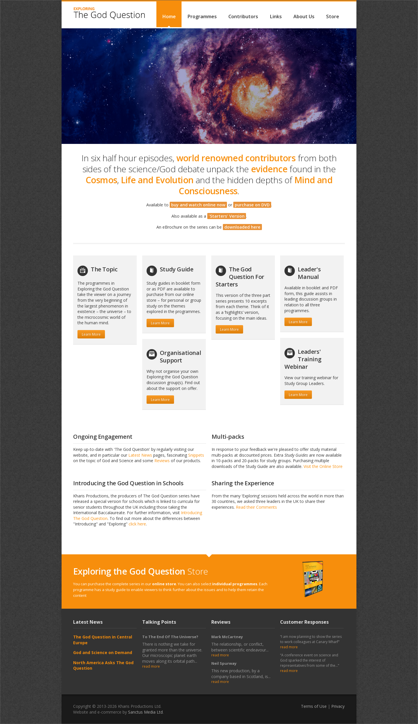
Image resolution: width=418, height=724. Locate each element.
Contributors (243, 16)
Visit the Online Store (323, 466)
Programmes (202, 16)
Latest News (140, 455)
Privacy (338, 706)
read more (151, 666)
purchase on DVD (252, 205)
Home (169, 16)
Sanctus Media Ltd (145, 712)
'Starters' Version (227, 216)
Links (276, 16)
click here (137, 524)
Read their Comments (256, 507)
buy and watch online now (198, 205)
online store (164, 583)
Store (332, 16)
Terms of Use (314, 706)
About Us (304, 16)
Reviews (162, 460)
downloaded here (242, 227)
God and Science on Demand (102, 652)
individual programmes (234, 583)
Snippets (196, 455)
